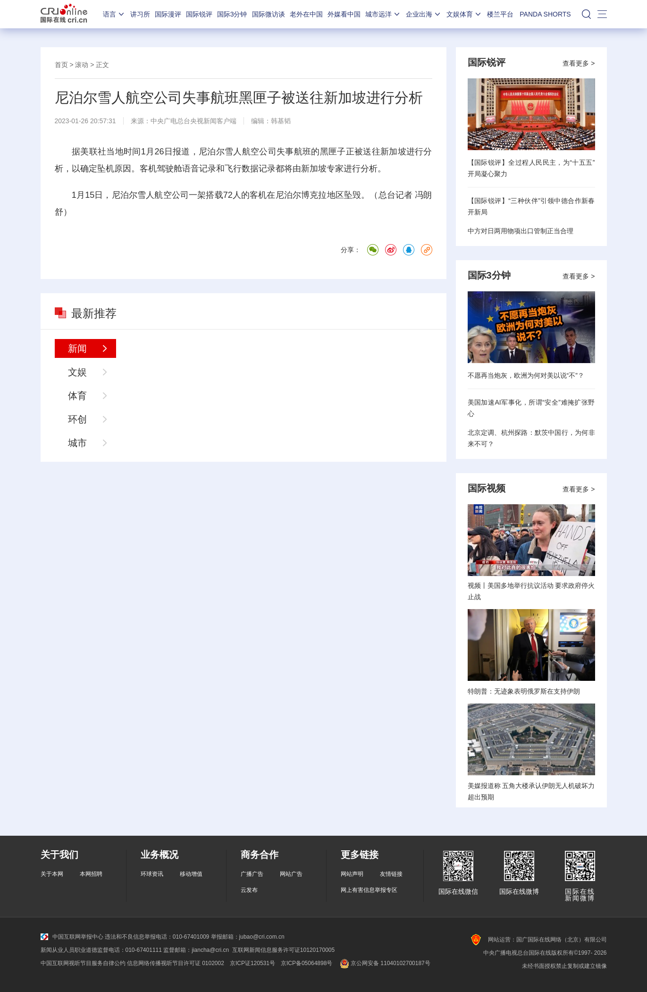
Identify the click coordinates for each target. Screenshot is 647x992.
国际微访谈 (268, 14)
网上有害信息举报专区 (369, 890)
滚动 (81, 64)
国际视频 (486, 488)
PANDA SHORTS (545, 14)
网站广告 (291, 874)
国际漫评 (168, 14)
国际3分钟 (232, 14)
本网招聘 (91, 874)
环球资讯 (152, 874)
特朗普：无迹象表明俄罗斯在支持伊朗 (524, 691)
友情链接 (391, 874)
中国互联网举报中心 (72, 936)
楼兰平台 (500, 14)
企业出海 (424, 14)
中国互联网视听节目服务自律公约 (83, 963)
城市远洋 (383, 14)
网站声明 (352, 874)
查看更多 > (579, 63)
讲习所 (140, 14)
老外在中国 (306, 14)
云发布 (249, 890)
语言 (114, 14)
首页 (61, 64)
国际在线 (64, 14)
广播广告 (252, 874)
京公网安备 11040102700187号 (384, 963)
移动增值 (191, 874)
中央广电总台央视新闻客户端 (193, 121)
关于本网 (52, 874)
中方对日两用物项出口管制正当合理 (520, 231)
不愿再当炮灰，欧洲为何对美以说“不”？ (526, 375)
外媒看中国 (344, 14)
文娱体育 (464, 14)
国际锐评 (199, 14)
